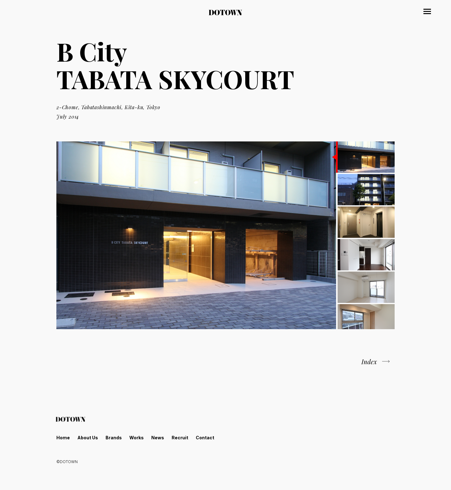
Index (369, 361)
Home (63, 437)
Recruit (180, 437)
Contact (205, 437)
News (157, 437)
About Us (87, 437)
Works (136, 437)
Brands (114, 437)
